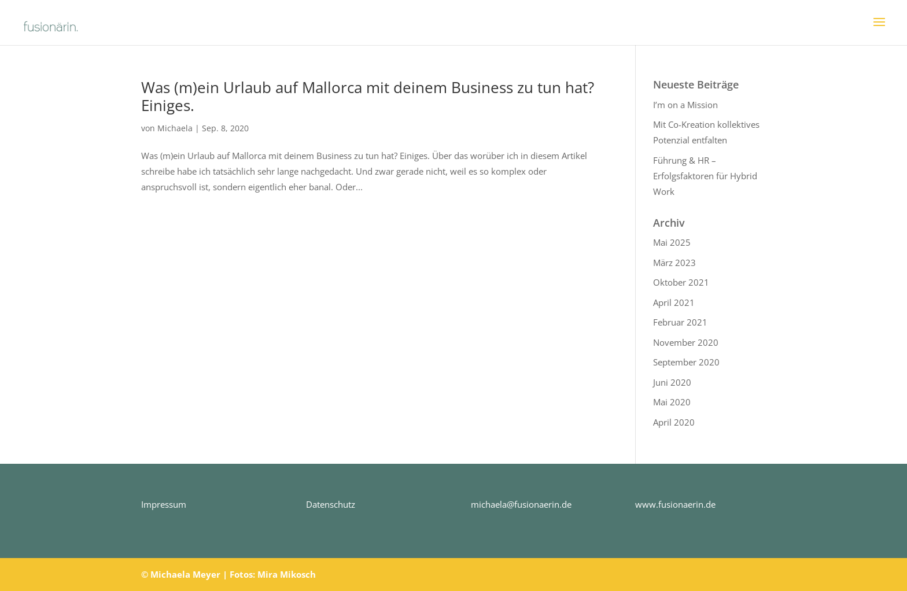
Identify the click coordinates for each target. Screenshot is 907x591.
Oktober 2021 (681, 282)
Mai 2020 (672, 402)
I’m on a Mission (685, 104)
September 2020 (686, 362)
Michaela (175, 128)
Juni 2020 (672, 382)
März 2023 (674, 262)
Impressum (163, 504)
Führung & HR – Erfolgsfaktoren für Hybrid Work (705, 175)
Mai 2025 (672, 242)
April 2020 (674, 422)
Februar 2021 (680, 322)
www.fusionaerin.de (675, 504)
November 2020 (685, 342)
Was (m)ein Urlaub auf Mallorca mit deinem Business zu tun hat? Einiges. (367, 96)
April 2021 (674, 302)
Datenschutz (330, 504)
